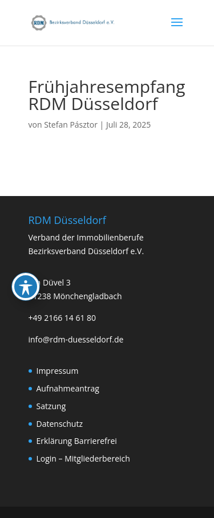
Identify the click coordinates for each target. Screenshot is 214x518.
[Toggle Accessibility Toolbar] (25, 257)
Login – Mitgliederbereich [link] (83, 458)
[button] (177, 30)
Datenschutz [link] (60, 423)
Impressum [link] (58, 370)
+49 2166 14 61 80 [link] (62, 317)
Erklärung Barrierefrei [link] (77, 440)
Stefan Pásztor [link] (71, 124)
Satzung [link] (51, 406)
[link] (73, 22)
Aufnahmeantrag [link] (68, 388)
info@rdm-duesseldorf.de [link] (76, 339)
